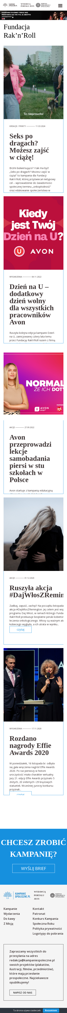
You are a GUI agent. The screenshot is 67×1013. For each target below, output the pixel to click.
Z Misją (8, 924)
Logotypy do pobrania (48, 933)
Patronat (39, 914)
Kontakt (38, 909)
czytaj (20, 629)
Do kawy (9, 919)
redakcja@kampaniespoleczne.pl (32, 960)
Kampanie (10, 909)
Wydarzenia (12, 914)
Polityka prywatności (47, 929)
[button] (60, 5)
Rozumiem (51, 1010)
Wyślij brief (33, 868)
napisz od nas (22, 992)
